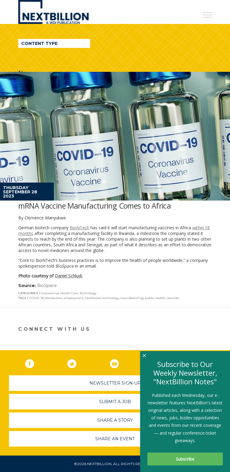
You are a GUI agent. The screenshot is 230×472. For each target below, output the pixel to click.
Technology (88, 293)
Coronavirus (50, 293)
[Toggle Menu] (207, 15)
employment (74, 298)
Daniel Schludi (68, 276)
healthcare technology (102, 298)
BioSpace (47, 285)
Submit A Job (115, 401)
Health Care (69, 293)
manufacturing (131, 298)
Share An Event (115, 438)
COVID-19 (36, 298)
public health (155, 298)
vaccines (173, 298)
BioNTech (79, 227)
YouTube (118, 362)
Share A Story (115, 420)
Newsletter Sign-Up (115, 383)
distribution (53, 298)
